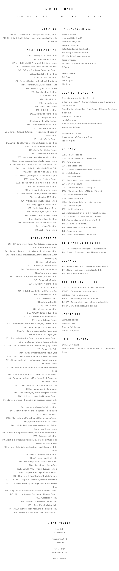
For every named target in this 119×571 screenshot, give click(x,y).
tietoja (76, 16)
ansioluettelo (28, 16)
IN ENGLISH (94, 16)
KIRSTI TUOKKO (59, 9)
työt (46, 16)
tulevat (60, 16)
